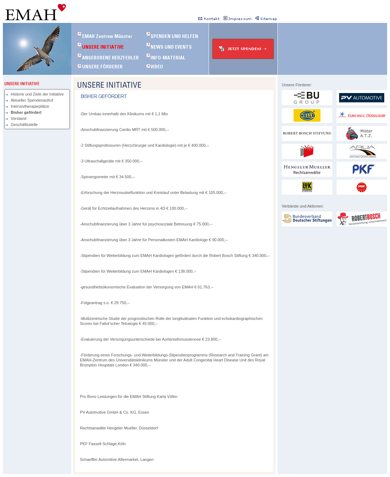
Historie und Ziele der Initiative (37, 94)
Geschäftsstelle (24, 124)
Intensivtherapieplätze (30, 106)
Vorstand (18, 118)
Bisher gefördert (26, 112)
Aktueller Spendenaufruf (32, 100)
